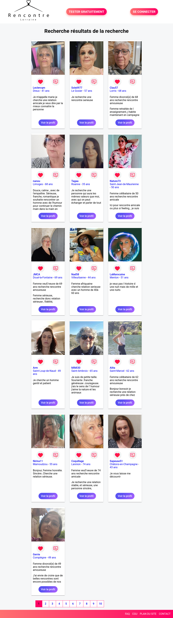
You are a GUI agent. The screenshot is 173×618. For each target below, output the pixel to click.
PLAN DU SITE (148, 613)
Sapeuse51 (116, 461)
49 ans (52, 557)
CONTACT (165, 613)
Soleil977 (76, 87)
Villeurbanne (78, 277)
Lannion (76, 464)
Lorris (113, 90)
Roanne (75, 184)
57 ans (88, 90)
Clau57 (114, 87)
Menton (114, 277)
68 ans (122, 90)
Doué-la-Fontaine (43, 277)
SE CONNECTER (144, 12)
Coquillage (77, 461)
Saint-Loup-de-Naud (44, 370)
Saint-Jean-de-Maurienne (124, 184)
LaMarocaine (117, 274)
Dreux (36, 90)
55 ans (53, 464)
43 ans (114, 467)
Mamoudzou (40, 464)
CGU (134, 613)
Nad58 (75, 274)
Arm (35, 367)
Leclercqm (39, 87)
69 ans (58, 277)
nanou (36, 181)
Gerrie (36, 554)
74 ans (86, 464)
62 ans (130, 370)
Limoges (38, 184)
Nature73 (115, 181)
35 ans (86, 184)
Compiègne (39, 557)
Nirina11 (38, 461)
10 (100, 603)
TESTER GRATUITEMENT (86, 12)
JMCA (36, 274)
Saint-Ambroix (79, 370)
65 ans (94, 370)
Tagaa (75, 181)
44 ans (92, 277)
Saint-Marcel (117, 370)
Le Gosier (76, 90)
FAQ (127, 613)
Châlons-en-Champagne (124, 464)
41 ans (45, 90)
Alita (112, 367)
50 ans (115, 187)
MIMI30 (75, 367)
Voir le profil (48, 122)
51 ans (124, 277)
